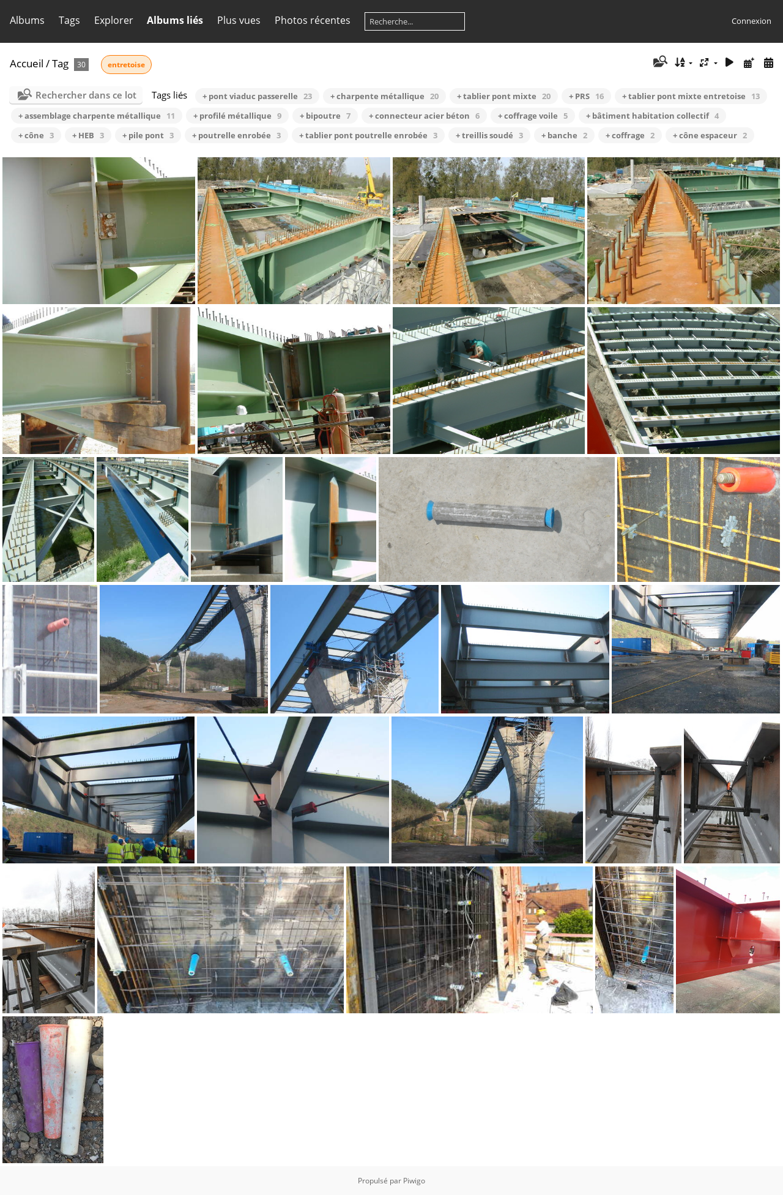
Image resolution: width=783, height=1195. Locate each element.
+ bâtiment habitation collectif (652, 115)
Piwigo (414, 1180)
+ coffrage (630, 135)
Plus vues (239, 20)
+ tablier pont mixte (504, 96)
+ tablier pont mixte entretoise (691, 96)
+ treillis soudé (489, 135)
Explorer (113, 20)
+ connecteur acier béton (424, 115)
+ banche (564, 135)
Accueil (26, 63)
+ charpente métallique (384, 96)
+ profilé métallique (237, 115)
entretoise (126, 64)
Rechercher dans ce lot (85, 95)
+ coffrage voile (533, 115)
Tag (60, 63)
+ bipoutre (325, 115)
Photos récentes (313, 20)
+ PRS (586, 96)
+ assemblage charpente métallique (96, 115)
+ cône (36, 135)
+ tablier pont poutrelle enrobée (368, 135)
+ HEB (88, 135)
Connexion (751, 20)
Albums (27, 20)
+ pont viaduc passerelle (257, 96)
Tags (69, 20)
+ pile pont (148, 135)
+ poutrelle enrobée (236, 135)
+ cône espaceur (710, 135)
